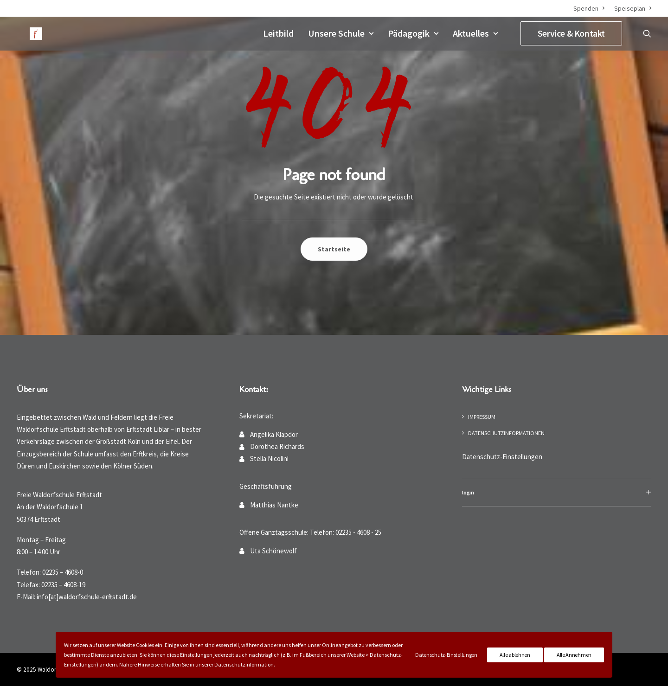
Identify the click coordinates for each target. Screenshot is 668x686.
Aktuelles (475, 32)
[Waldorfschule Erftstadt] (28, 32)
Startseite (334, 249)
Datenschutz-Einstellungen (502, 456)
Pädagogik (413, 32)
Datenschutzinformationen (506, 433)
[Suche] (647, 32)
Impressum (481, 416)
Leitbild (278, 32)
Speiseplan (632, 8)
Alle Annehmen (574, 654)
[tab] (556, 492)
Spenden (588, 8)
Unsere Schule (340, 32)
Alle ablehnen (515, 654)
